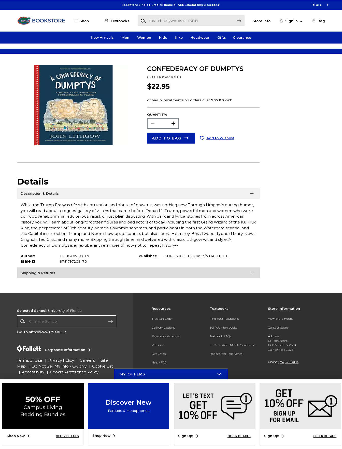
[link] (318, 20)
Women (144, 38)
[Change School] (66, 336)
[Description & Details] (138, 209)
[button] (84, 20)
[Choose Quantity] (163, 138)
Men (125, 38)
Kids (163, 38)
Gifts (221, 38)
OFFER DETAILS (67, 436)
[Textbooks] (116, 20)
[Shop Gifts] (282, 52)
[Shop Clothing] (59, 52)
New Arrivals (102, 38)
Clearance (242, 38)
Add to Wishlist (220, 153)
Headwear (200, 38)
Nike (179, 38)
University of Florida (49, 325)
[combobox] (66, 336)
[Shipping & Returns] (138, 289)
